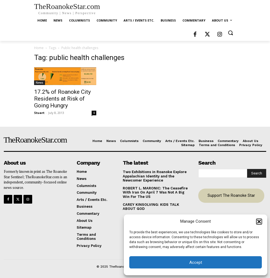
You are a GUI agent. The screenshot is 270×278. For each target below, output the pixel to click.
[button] (259, 221)
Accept (195, 262)
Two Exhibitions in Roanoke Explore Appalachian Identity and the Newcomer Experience (155, 176)
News (39, 82)
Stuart (39, 113)
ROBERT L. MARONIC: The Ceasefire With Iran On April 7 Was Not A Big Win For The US (155, 192)
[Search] (256, 173)
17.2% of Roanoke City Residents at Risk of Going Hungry (62, 99)
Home (39, 48)
